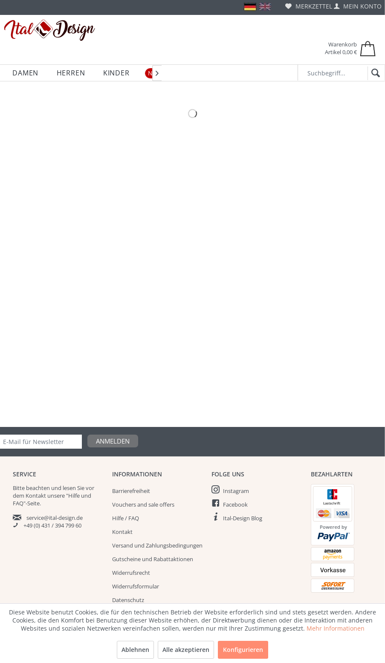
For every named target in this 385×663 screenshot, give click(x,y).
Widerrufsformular (135, 586)
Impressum (126, 627)
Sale (358, 629)
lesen (69, 488)
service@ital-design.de (54, 518)
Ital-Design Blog (242, 518)
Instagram (236, 491)
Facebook (235, 504)
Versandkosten (171, 652)
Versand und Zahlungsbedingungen (157, 545)
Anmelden (113, 441)
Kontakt (122, 532)
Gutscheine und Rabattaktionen (152, 559)
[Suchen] (374, 73)
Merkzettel (308, 6)
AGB (117, 613)
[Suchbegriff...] (341, 73)
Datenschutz (128, 600)
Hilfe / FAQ (125, 518)
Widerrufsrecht (131, 573)
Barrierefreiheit (131, 491)
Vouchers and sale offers (143, 504)
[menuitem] (308, 6)
